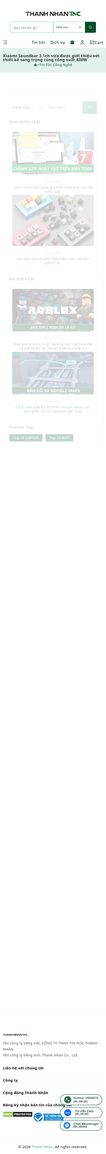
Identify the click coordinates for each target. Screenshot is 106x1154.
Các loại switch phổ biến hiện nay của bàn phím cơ (53, 266)
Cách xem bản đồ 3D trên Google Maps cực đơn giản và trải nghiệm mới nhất (53, 414)
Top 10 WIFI (59, 443)
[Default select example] (69, 27)
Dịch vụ (57, 42)
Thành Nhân (42, 1146)
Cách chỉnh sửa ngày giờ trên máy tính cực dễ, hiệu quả (53, 194)
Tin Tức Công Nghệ (55, 64)
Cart (96, 42)
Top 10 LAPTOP (26, 443)
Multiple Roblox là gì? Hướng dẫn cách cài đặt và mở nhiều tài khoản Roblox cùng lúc (53, 351)
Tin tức (38, 42)
